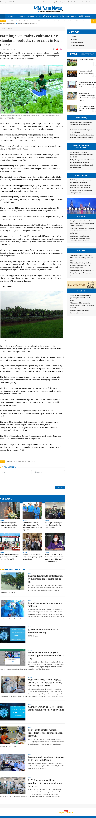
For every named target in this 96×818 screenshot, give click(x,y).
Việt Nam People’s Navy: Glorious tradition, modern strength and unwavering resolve (80, 287)
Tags (2, 461)
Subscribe (74, 39)
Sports (55, 16)
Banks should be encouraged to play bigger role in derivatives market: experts (87, 96)
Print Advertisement (77, 42)
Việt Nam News (48, 9)
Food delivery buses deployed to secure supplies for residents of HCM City (46, 641)
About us (67, 806)
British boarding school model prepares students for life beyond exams (9, 511)
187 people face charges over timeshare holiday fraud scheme (53, 511)
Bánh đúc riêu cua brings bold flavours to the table (79, 346)
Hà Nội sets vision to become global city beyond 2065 (81, 191)
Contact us (75, 806)
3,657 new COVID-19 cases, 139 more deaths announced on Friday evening (46, 695)
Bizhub (70, 2)
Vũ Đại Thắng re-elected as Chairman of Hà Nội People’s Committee (82, 161)
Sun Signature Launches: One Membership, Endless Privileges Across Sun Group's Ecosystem (80, 242)
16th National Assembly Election (27, 23)
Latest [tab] (73, 54)
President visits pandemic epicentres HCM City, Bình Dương (46, 745)
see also (7, 485)
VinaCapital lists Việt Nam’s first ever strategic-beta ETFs (87, 84)
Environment (64, 16)
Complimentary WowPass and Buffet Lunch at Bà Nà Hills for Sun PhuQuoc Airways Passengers (82, 227)
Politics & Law (12, 16)
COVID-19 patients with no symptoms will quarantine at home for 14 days (45, 769)
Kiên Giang (31, 461)
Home (3, 29)
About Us (84, 2)
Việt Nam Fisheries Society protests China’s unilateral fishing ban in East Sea (81, 279)
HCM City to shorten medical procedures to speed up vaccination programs (45, 719)
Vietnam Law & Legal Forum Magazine (54, 2)
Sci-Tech (30, 16)
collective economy (20, 461)
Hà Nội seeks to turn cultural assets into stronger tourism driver (81, 181)
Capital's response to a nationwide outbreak (45, 591)
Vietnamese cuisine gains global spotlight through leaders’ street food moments (82, 339)
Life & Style (47, 16)
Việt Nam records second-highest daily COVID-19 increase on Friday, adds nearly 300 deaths (45, 669)
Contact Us (92, 2)
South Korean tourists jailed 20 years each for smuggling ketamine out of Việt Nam (32, 512)
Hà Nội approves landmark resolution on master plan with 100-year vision (82, 136)
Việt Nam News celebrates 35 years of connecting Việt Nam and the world (9, 543)
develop (9, 461)
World (80, 16)
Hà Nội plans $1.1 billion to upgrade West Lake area (81, 131)
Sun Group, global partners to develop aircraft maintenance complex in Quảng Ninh (82, 235)
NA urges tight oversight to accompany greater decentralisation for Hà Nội (81, 154)
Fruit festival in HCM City (87, 60)
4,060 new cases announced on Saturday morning (43, 617)
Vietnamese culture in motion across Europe (86, 72)
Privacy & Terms (85, 806)
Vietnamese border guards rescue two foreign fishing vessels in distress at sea (82, 294)
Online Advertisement (77, 45)
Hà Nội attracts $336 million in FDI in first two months (81, 166)
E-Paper (88, 16)
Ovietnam (77, 2)
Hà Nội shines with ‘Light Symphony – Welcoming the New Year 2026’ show (81, 124)
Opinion (73, 16)
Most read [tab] (87, 54)
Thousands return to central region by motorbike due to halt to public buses (45, 565)
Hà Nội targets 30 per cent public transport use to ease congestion (80, 186)
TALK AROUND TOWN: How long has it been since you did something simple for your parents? (54, 544)
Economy (22, 16)
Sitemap (60, 805)
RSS (95, 805)
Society (38, 16)
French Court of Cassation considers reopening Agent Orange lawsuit (32, 543)
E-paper (74, 32)
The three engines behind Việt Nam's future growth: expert (87, 108)
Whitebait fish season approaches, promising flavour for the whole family (81, 331)
